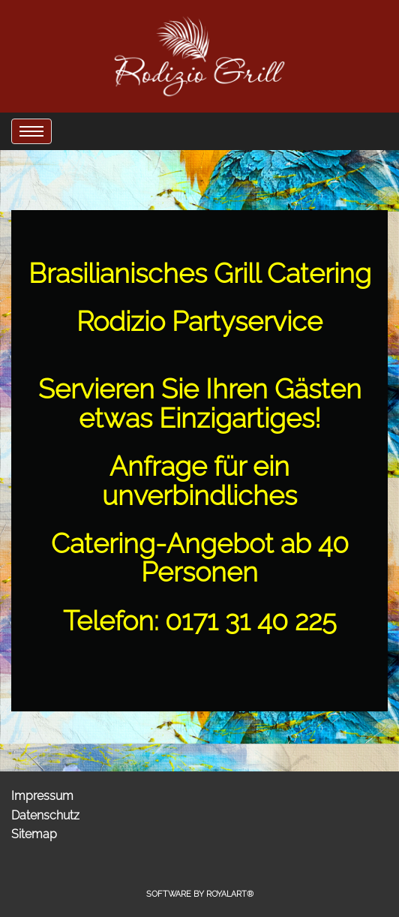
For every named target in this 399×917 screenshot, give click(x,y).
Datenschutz (45, 815)
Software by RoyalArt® (200, 894)
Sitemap (34, 834)
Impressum (42, 796)
